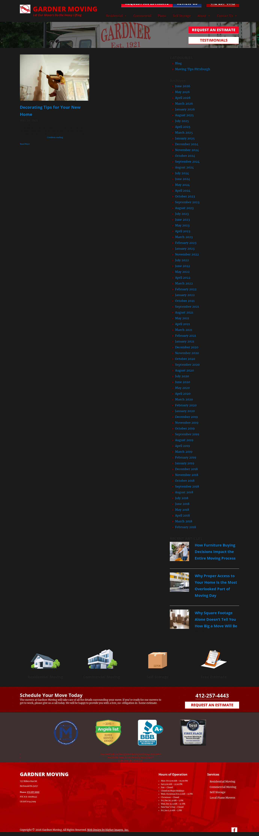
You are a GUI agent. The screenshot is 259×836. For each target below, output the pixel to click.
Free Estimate (214, 676)
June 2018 (182, 504)
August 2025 (184, 115)
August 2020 (184, 370)
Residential (114, 16)
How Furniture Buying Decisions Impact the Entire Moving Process (215, 552)
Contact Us (225, 16)
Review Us (187, 3)
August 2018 (184, 492)
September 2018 (187, 486)
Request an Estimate (212, 704)
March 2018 (183, 521)
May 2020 (182, 388)
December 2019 (186, 417)
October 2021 (185, 301)
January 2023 (185, 248)
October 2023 (185, 196)
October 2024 (185, 156)
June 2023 (182, 219)
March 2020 (184, 399)
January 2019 (184, 463)
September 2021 (187, 306)
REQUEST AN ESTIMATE (147, 3)
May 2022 (182, 272)
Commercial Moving (101, 676)
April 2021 (182, 324)
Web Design (94, 830)
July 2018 (181, 498)
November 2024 (187, 150)
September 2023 (187, 202)
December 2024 (186, 144)
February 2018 (185, 527)
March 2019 (183, 451)
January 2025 (185, 138)
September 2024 (187, 161)
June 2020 (182, 382)
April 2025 (182, 127)
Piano (162, 16)
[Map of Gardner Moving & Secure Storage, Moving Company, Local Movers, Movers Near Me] (110, 786)
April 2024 (182, 190)
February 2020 (186, 405)
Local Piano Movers (222, 797)
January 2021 (184, 341)
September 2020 (187, 364)
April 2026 (183, 98)
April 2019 (182, 446)
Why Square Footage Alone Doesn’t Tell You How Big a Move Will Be (216, 619)
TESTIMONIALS (214, 40)
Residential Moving (45, 676)
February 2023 (185, 243)
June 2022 (182, 266)
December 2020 (186, 347)
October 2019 (185, 428)
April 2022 (182, 277)
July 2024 (182, 173)
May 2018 (182, 509)
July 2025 (182, 121)
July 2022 (182, 260)
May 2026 (182, 92)
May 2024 (182, 185)
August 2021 (184, 312)
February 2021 (185, 335)
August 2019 (184, 440)
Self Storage (182, 16)
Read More (25, 144)
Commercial (142, 16)
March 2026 (184, 103)
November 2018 (186, 475)
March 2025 (184, 132)
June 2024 (182, 179)
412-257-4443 (222, 3)
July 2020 (182, 376)
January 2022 (185, 295)
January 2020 (185, 411)
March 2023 (184, 237)
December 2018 (186, 469)
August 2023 (184, 208)
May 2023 (182, 225)
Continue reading (55, 137)
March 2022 (184, 283)
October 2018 (185, 480)
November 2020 (187, 353)
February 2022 (186, 289)
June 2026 (182, 86)
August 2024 (184, 167)
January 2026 (185, 109)
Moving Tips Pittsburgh (192, 69)
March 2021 (183, 330)
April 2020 (182, 393)
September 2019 (187, 434)
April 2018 (182, 515)
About (201, 16)
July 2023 (182, 214)
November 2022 (187, 254)
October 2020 (185, 359)
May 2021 (182, 318)
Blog (178, 63)
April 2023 (182, 231)
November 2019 (186, 422)
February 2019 (185, 457)
